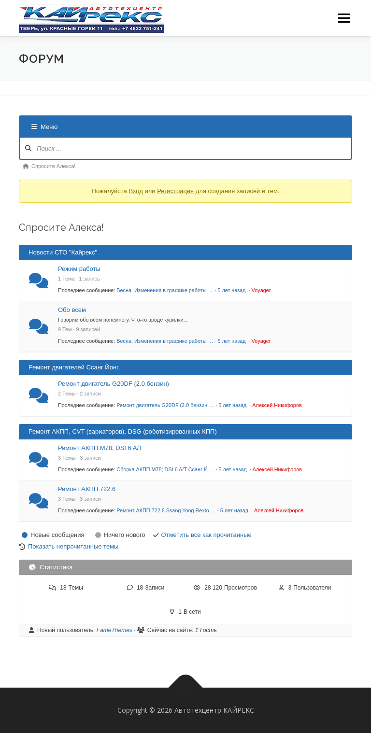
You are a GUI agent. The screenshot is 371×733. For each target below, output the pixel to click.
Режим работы (79, 268)
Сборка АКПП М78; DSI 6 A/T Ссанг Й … (165, 469)
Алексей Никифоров (276, 405)
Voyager (261, 290)
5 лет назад (232, 290)
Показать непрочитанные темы (73, 546)
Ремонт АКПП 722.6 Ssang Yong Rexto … (165, 510)
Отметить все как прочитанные (206, 534)
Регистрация (175, 191)
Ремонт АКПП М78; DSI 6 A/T (100, 447)
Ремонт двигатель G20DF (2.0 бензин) (113, 383)
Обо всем (72, 309)
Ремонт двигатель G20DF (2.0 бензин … (165, 405)
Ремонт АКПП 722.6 (86, 489)
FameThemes (114, 630)
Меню (343, 18)
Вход (135, 191)
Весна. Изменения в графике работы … (164, 290)
